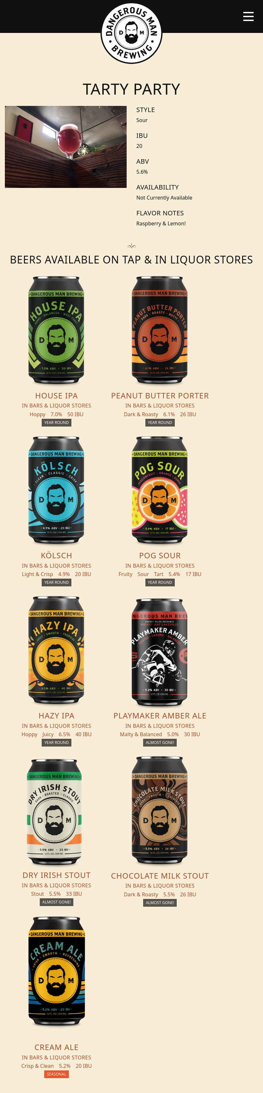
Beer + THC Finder (25, 868)
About (19, 911)
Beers (18, 838)
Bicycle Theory (158, 1082)
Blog (18, 898)
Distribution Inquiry (30, 928)
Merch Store (224, 841)
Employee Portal (191, 1082)
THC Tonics (27, 851)
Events (20, 885)
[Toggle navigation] (248, 16)
